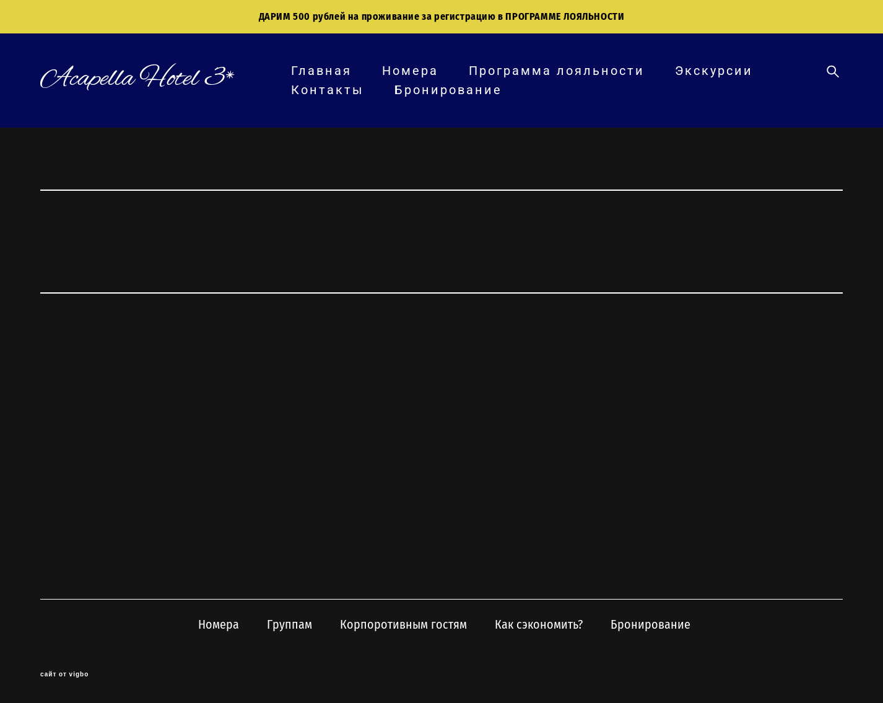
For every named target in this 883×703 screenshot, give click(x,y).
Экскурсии (714, 70)
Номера (410, 70)
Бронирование (448, 90)
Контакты (327, 90)
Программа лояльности (557, 70)
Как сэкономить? (539, 624)
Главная (321, 70)
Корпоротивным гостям (403, 624)
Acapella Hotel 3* (137, 79)
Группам (289, 624)
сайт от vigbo (64, 674)
